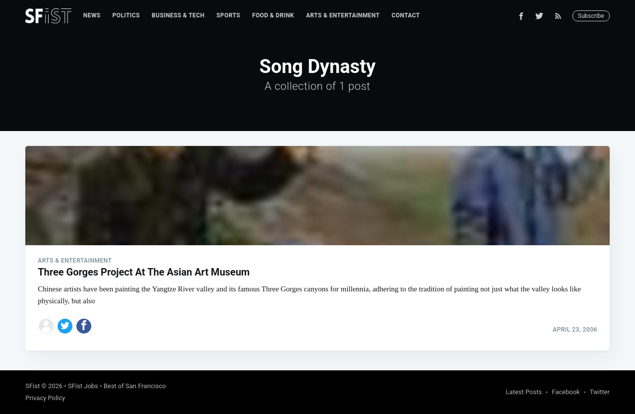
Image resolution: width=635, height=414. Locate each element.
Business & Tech (178, 15)
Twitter (600, 392)
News (92, 15)
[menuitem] (92, 15)
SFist (32, 386)
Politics (126, 15)
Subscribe (591, 15)
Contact (405, 15)
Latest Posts (524, 392)
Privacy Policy (45, 398)
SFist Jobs (83, 386)
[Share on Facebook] (83, 326)
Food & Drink (273, 15)
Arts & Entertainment (343, 15)
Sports (228, 15)
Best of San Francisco (135, 386)
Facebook (565, 392)
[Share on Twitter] (65, 326)
